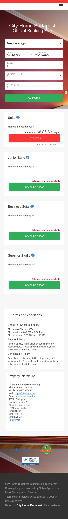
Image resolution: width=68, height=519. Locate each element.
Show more (14, 420)
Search (34, 97)
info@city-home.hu (25, 396)
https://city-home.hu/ (25, 393)
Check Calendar (34, 187)
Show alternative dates (48, 144)
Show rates (34, 138)
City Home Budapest (29, 505)
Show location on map (20, 405)
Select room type (16, 43)
